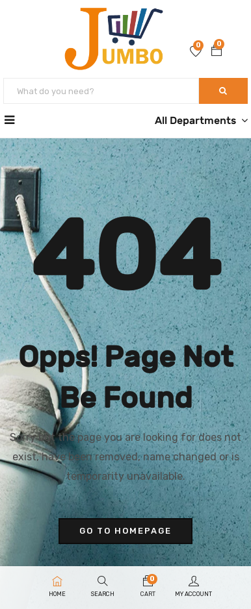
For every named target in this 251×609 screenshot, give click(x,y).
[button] (216, 52)
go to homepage (125, 531)
